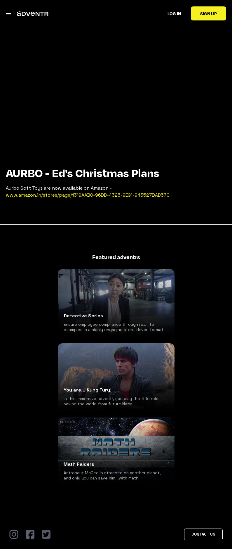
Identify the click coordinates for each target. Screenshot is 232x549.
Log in (174, 13)
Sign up (208, 13)
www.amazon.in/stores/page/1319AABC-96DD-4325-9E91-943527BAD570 (88, 195)
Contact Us (203, 534)
